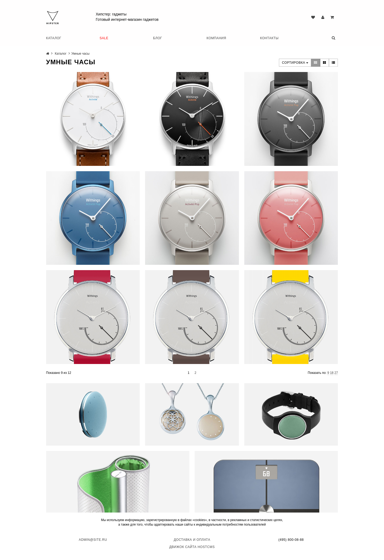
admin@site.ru (93, 540)
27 (336, 373)
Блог (157, 38)
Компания (216, 38)
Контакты (269, 38)
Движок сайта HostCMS (192, 547)
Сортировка (295, 63)
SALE (103, 38)
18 (331, 373)
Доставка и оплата (192, 540)
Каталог (53, 38)
